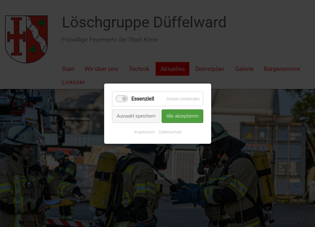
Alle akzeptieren (182, 116)
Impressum (144, 131)
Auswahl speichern (136, 116)
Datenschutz (169, 131)
